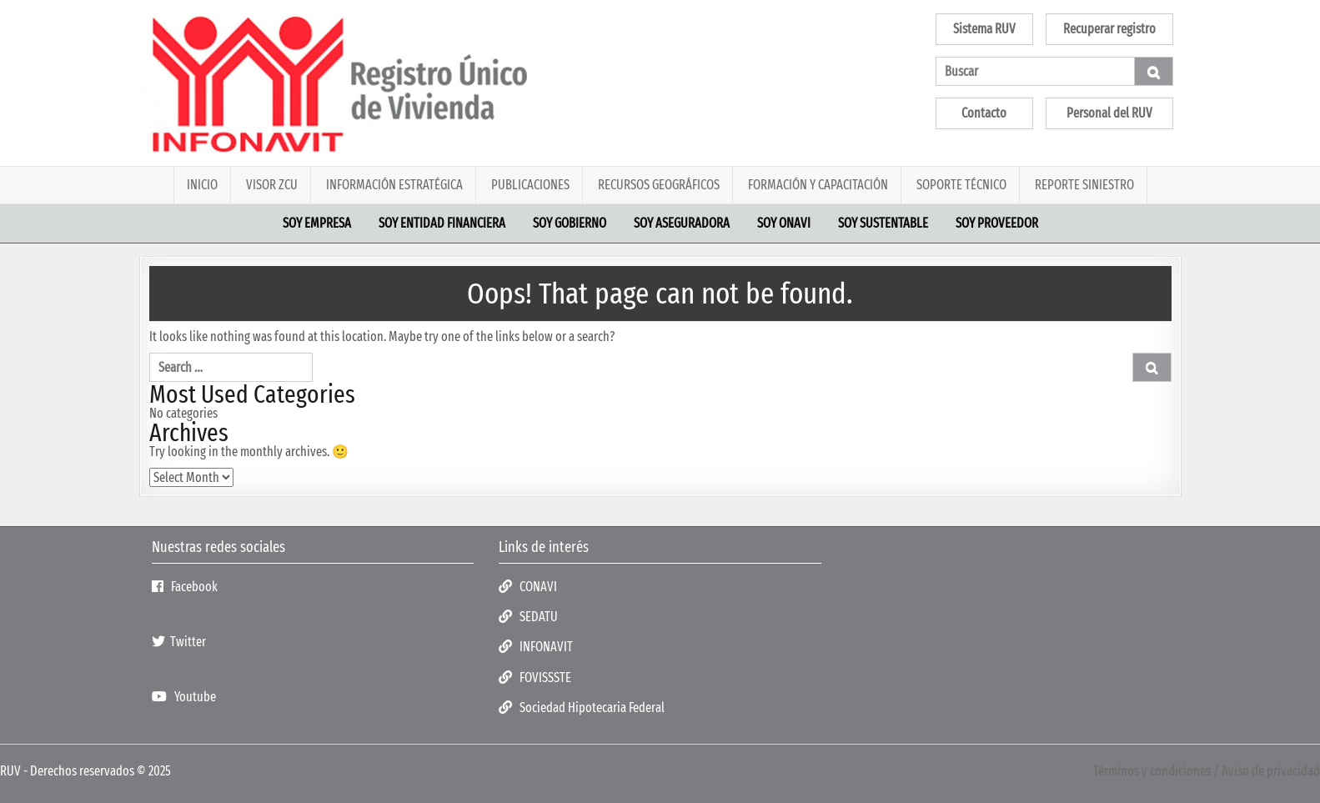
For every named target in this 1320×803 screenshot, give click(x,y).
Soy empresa (317, 223)
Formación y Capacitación (818, 185)
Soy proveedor (997, 223)
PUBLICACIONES (530, 185)
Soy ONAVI (784, 223)
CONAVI (528, 587)
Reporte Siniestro (1084, 185)
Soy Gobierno (569, 223)
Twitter (179, 642)
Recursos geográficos (659, 185)
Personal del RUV (1109, 113)
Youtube (184, 697)
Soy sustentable (883, 223)
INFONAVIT (536, 647)
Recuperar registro (1109, 29)
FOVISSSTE (535, 677)
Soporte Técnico (961, 185)
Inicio (202, 185)
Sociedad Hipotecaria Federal (582, 707)
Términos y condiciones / (1157, 771)
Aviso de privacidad (1271, 771)
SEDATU (528, 617)
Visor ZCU (272, 185)
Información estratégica (394, 185)
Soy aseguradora (682, 223)
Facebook (185, 587)
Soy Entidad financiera (442, 223)
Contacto (983, 113)
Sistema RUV (984, 29)
